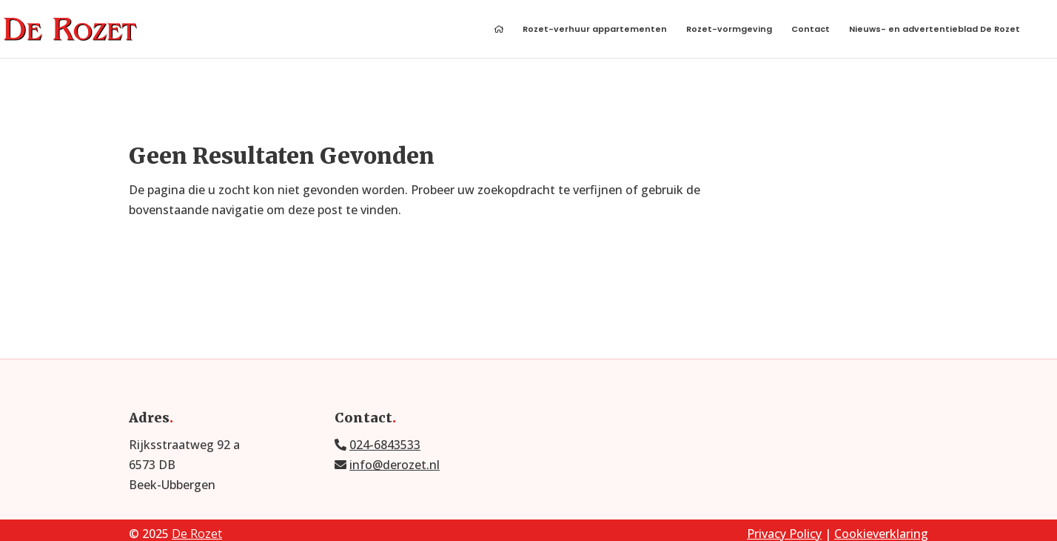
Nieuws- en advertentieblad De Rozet (934, 30)
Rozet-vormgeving (729, 30)
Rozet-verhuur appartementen (595, 30)
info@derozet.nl (394, 465)
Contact (810, 30)
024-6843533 (384, 445)
